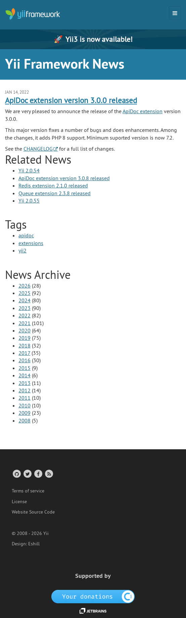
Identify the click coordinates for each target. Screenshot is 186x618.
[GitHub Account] (16, 473)
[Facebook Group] (37, 473)
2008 (24, 420)
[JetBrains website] (93, 610)
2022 (24, 315)
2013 (24, 383)
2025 (24, 293)
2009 (24, 412)
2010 (24, 405)
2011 (24, 397)
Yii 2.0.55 (29, 200)
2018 (24, 345)
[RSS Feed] (48, 473)
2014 (24, 375)
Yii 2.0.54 (29, 170)
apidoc (26, 235)
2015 (24, 368)
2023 (24, 308)
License (19, 501)
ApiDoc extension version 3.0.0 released (71, 100)
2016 (24, 360)
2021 (24, 323)
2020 (24, 330)
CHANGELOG (38, 148)
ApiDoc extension (142, 111)
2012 (24, 390)
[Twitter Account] (27, 473)
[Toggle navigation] (175, 13)
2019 (24, 337)
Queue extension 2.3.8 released (54, 193)
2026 (24, 285)
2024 (24, 300)
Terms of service (28, 491)
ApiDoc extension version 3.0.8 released (64, 178)
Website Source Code (33, 512)
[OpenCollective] (93, 596)
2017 (24, 353)
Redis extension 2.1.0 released (53, 185)
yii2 (22, 250)
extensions (30, 243)
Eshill (34, 544)
